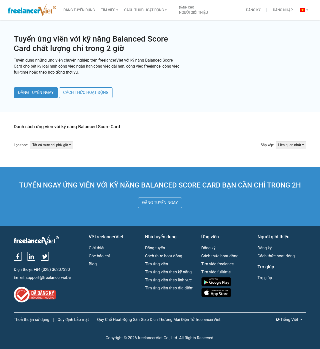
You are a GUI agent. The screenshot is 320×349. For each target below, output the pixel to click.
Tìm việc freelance (217, 264)
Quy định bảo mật (73, 319)
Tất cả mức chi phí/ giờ (50, 145)
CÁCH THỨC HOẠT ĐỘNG (86, 92)
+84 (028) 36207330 (52, 269)
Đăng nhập (282, 10)
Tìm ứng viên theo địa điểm (169, 288)
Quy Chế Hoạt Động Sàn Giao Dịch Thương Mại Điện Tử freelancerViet (158, 319)
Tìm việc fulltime (216, 272)
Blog (93, 264)
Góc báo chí (99, 256)
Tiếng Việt (287, 319)
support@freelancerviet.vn (49, 277)
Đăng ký (253, 10)
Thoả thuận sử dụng (31, 319)
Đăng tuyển (155, 248)
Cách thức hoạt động (144, 10)
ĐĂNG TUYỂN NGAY (36, 92)
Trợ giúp (265, 277)
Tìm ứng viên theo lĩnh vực (168, 280)
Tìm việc (108, 10)
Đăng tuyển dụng (79, 10)
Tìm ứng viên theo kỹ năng (168, 272)
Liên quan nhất (289, 145)
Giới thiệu (97, 248)
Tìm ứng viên (156, 264)
